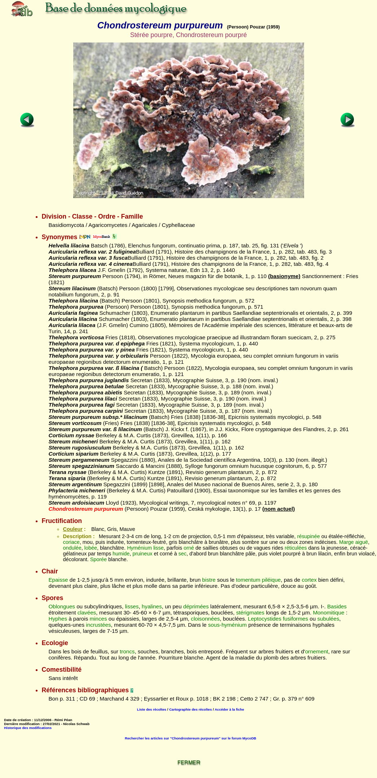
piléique (271, 580)
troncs (127, 651)
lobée (90, 548)
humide (121, 553)
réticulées (296, 548)
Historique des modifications (28, 728)
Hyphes (57, 619)
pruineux (142, 553)
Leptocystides (264, 619)
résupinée (308, 536)
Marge (346, 542)
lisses (132, 606)
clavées (87, 612)
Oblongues (61, 606)
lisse (158, 548)
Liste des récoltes (151, 709)
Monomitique (328, 612)
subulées (328, 619)
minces (98, 619)
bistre (208, 580)
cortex (309, 580)
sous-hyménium (227, 625)
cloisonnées (205, 619)
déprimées (196, 606)
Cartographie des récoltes (190, 709)
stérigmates (250, 612)
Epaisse (58, 580)
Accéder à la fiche (229, 709)
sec (182, 553)
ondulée (72, 548)
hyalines (152, 606)
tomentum (248, 580)
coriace (71, 542)
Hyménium (139, 548)
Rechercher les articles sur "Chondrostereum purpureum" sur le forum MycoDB (190, 738)
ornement (316, 651)
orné (189, 548)
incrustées (98, 625)
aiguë (361, 542)
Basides (337, 606)
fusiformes (295, 619)
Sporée (98, 559)
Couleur (72, 529)
